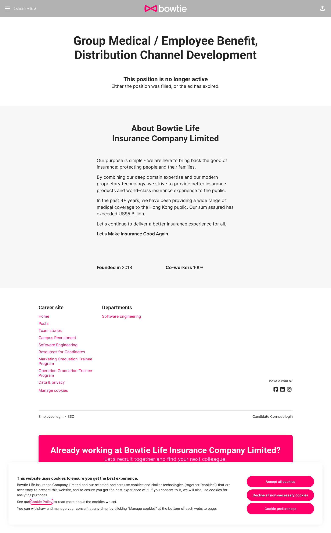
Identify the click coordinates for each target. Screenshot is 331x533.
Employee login (51, 416)
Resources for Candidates (62, 352)
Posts (43, 323)
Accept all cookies (280, 481)
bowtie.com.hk (281, 381)
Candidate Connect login (273, 416)
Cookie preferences (280, 509)
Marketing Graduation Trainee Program (65, 361)
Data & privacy (52, 382)
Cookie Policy (41, 502)
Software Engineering (58, 345)
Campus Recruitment (57, 337)
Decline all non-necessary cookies (280, 495)
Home (44, 316)
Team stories (50, 330)
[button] (322, 8)
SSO (71, 416)
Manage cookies (53, 390)
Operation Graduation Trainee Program (65, 373)
